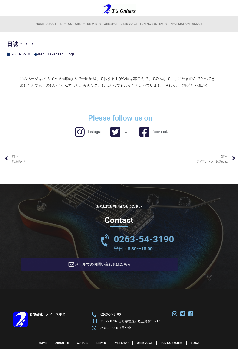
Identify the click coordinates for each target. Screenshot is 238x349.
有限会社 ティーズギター (49, 316)
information (180, 24)
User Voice (129, 24)
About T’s (56, 23)
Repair (94, 23)
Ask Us (197, 24)
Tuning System (153, 23)
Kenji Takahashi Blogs (56, 54)
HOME (40, 24)
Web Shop (111, 24)
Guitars (76, 23)
